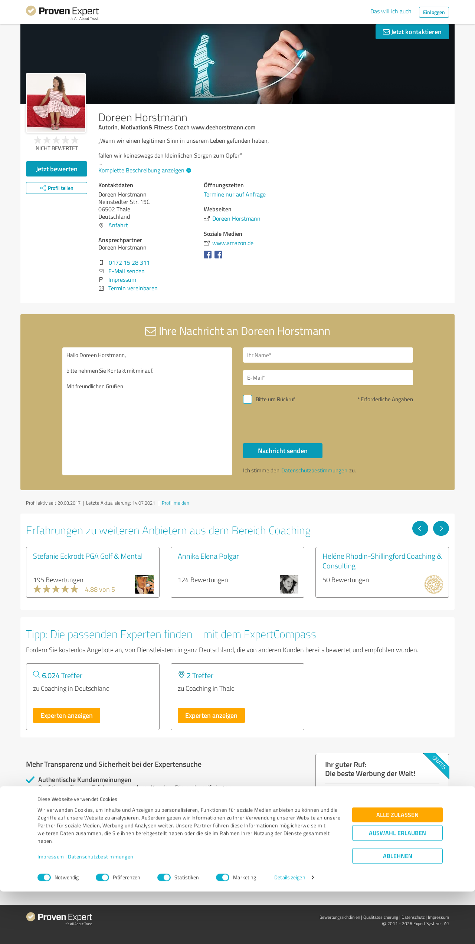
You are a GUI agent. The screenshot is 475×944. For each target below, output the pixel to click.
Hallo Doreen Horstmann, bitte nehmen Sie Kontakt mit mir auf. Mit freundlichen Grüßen (147, 411)
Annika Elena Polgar (208, 556)
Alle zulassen (397, 867)
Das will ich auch (391, 11)
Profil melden (175, 502)
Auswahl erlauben (397, 885)
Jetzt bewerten (57, 169)
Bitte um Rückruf (275, 399)
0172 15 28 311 (129, 262)
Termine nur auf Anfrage (235, 194)
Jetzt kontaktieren (412, 31)
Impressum (50, 909)
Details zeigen (289, 930)
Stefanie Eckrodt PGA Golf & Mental (87, 556)
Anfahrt (118, 225)
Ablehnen (397, 908)
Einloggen (434, 12)
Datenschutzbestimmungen (101, 909)
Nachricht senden (283, 450)
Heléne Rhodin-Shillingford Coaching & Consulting (382, 561)
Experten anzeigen (66, 715)
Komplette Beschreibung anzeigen (143, 170)
